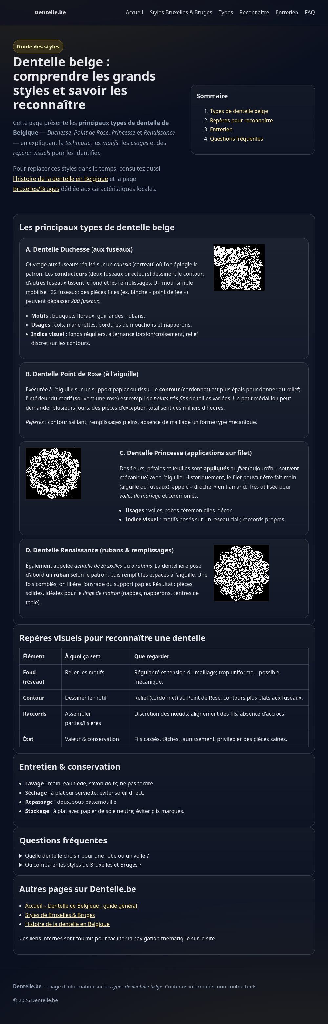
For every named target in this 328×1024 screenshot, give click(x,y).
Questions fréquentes (236, 138)
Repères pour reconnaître (241, 120)
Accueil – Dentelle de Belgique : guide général (81, 905)
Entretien (287, 12)
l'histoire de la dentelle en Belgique (60, 179)
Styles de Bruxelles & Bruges (60, 914)
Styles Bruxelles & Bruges (181, 12)
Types (226, 12)
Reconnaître (254, 12)
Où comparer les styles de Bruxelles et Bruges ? (83, 864)
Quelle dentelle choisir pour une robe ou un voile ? (87, 855)
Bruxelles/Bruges (36, 189)
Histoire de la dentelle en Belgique (67, 924)
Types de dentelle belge (239, 111)
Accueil (134, 12)
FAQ (310, 12)
